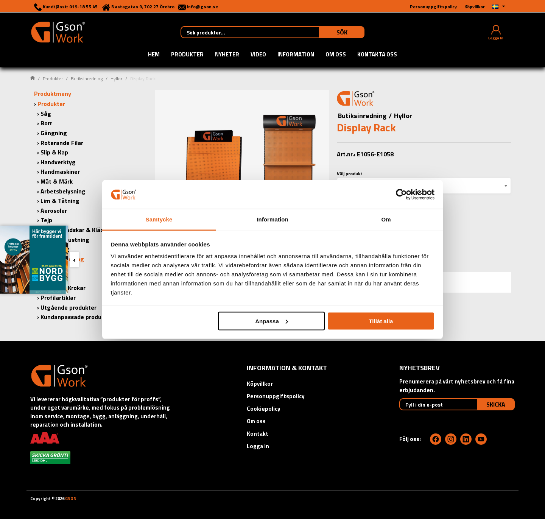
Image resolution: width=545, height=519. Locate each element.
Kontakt (257, 433)
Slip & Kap (54, 152)
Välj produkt (350, 173)
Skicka (495, 404)
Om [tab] (386, 219)
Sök (341, 32)
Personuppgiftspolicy (276, 396)
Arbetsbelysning (63, 191)
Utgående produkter (68, 307)
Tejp (46, 219)
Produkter (187, 55)
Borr (46, 123)
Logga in (258, 446)
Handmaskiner (60, 171)
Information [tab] (272, 219)
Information (295, 55)
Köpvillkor (260, 383)
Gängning (53, 132)
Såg (45, 113)
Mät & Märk (56, 181)
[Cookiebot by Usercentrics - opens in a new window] (401, 194)
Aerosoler (53, 210)
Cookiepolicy (263, 408)
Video (258, 55)
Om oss (335, 55)
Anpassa (271, 321)
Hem (154, 55)
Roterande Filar (61, 142)
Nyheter (227, 55)
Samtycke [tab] (159, 219)
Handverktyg (58, 162)
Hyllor (116, 78)
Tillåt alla (381, 321)
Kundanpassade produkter (76, 316)
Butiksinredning (87, 78)
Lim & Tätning (59, 200)
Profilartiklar (58, 297)
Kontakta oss (377, 55)
